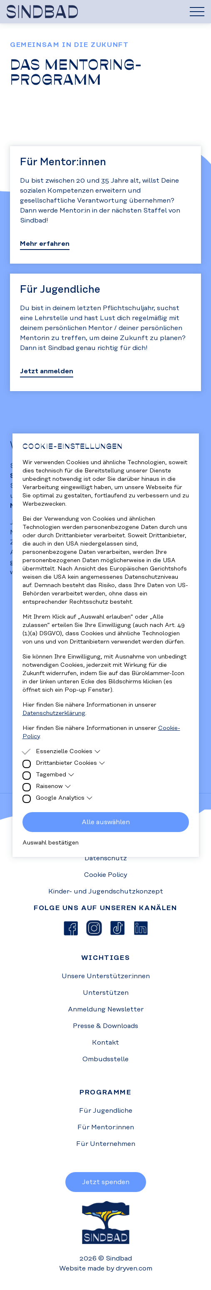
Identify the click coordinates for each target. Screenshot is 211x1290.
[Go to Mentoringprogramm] (105, 205)
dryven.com (134, 1268)
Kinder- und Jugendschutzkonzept (105, 891)
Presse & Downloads (105, 1026)
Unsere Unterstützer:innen (106, 976)
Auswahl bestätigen (50, 843)
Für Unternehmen (105, 1144)
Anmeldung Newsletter (106, 1009)
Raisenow (54, 786)
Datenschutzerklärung (53, 713)
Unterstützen (106, 992)
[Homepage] (105, 11)
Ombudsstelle (105, 1059)
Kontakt (105, 1042)
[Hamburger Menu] (197, 11)
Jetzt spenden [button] (105, 1182)
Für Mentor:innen (105, 1127)
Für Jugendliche (105, 1110)
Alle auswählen (106, 822)
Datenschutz (105, 858)
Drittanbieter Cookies (71, 763)
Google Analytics (64, 798)
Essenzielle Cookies (68, 751)
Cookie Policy (105, 875)
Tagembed (55, 774)
